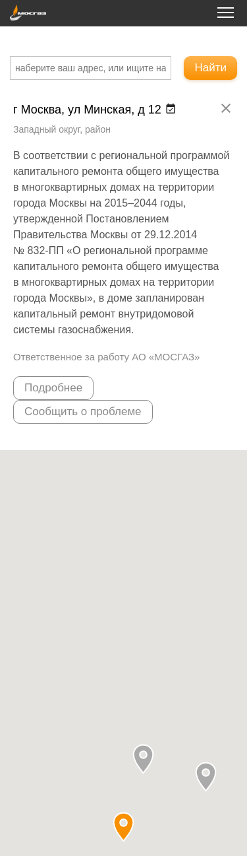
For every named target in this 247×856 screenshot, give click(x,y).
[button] (143, 758)
